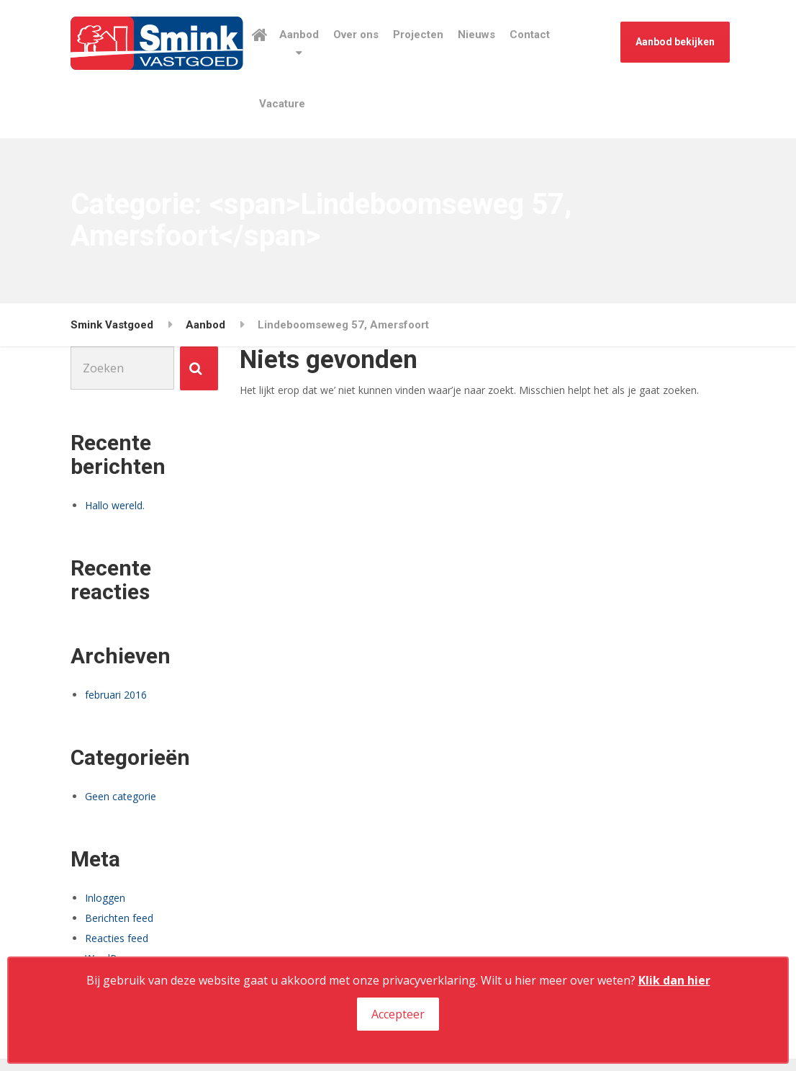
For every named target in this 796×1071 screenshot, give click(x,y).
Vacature (282, 103)
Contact (530, 34)
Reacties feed (116, 938)
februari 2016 (116, 695)
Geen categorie (120, 796)
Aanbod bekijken (675, 42)
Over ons (356, 34)
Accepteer (398, 1014)
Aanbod (299, 34)
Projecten (418, 34)
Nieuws (476, 34)
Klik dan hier (674, 980)
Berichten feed (119, 918)
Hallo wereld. (115, 505)
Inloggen (105, 898)
